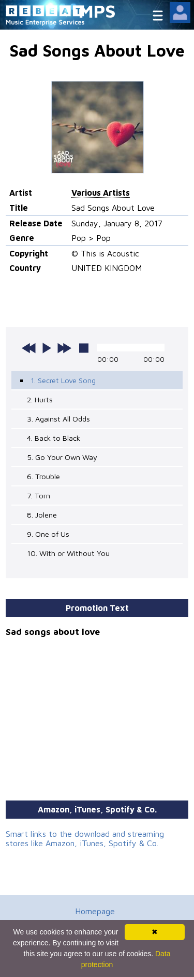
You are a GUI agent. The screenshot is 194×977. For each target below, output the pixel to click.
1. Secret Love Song (63, 380)
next (64, 348)
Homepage (95, 911)
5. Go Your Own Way (62, 457)
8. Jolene (42, 514)
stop (84, 348)
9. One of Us (48, 534)
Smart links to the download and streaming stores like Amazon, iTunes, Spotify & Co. (85, 838)
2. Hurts (40, 399)
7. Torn (38, 495)
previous (29, 348)
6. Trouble (43, 476)
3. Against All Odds (58, 418)
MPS (97, 10)
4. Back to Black (53, 437)
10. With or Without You (68, 553)
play (46, 347)
